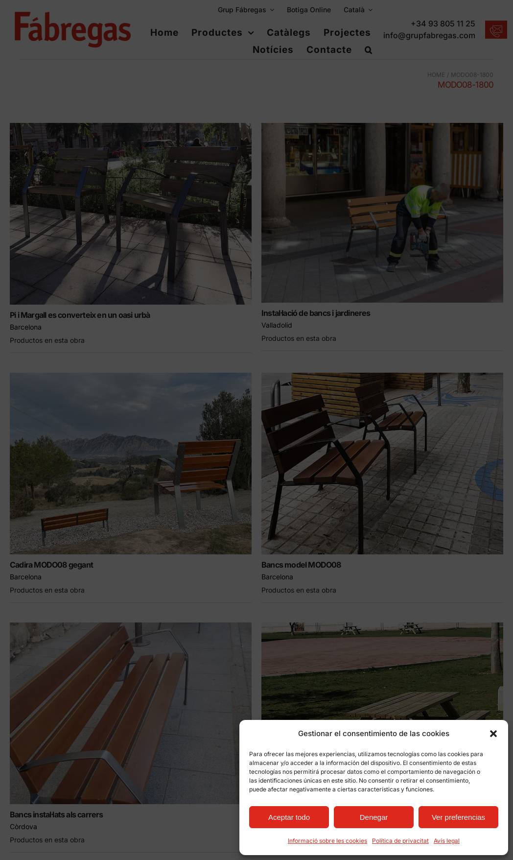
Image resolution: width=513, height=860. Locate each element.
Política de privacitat (400, 840)
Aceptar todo (289, 817)
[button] (493, 734)
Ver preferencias (458, 817)
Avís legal (447, 840)
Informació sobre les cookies (327, 840)
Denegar (374, 817)
